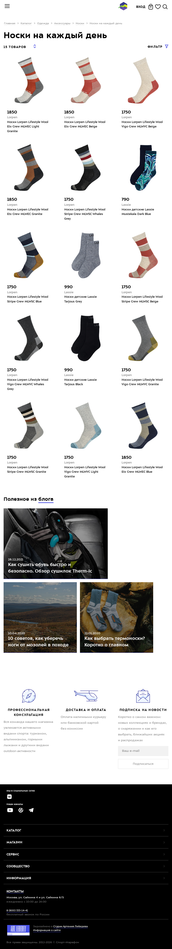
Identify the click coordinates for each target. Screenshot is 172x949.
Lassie (126, 204)
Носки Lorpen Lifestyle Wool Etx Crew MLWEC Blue (142, 470)
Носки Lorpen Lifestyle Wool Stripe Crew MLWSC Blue (27, 299)
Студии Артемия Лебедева (70, 926)
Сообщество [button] (18, 866)
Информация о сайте (47, 930)
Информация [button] (18, 878)
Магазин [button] (14, 842)
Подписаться (143, 763)
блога (46, 499)
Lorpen (12, 117)
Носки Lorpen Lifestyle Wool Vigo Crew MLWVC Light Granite (84, 472)
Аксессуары (62, 23)
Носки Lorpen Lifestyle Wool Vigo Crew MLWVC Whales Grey (27, 384)
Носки (80, 23)
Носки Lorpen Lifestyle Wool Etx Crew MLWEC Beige (84, 124)
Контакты (15, 891)
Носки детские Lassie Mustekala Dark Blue (138, 212)
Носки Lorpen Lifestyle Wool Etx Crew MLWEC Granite (27, 212)
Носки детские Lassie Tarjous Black (80, 382)
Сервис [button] (12, 854)
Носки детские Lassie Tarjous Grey (80, 299)
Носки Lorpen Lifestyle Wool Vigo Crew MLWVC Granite (142, 382)
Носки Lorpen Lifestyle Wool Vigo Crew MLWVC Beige (142, 124)
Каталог (26, 23)
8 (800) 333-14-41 (17, 911)
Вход (141, 7)
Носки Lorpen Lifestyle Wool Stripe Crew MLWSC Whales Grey (84, 214)
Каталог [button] (13, 830)
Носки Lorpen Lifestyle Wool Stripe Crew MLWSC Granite (27, 470)
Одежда (43, 23)
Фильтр (156, 46)
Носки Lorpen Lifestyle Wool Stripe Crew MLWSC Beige (142, 299)
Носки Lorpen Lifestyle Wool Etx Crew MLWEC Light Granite (27, 127)
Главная (9, 23)
